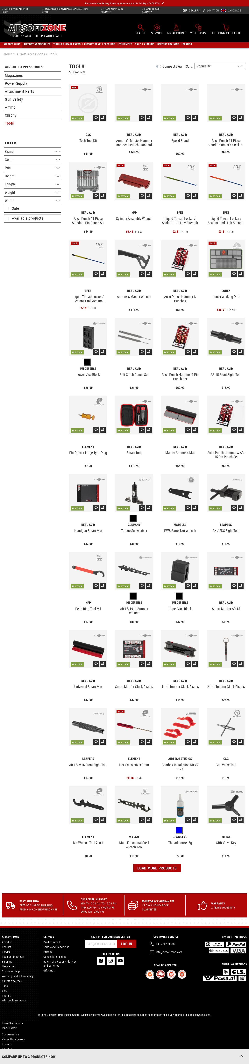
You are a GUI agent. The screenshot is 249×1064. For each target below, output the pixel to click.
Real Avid (134, 135)
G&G (88, 135)
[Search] (141, 29)
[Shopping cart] (226, 29)
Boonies (6, 1044)
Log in (126, 943)
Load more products (157, 868)
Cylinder (7, 1049)
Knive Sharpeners (12, 1023)
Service (6, 952)
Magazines (14, 75)
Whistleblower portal (14, 1000)
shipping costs (135, 1015)
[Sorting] (220, 66)
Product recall (51, 942)
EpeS (180, 213)
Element (88, 447)
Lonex (226, 291)
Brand (32, 151)
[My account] (176, 29)
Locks (5, 1054)
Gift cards (49, 970)
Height (32, 176)
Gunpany (134, 525)
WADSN (134, 837)
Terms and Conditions (56, 947)
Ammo (10, 107)
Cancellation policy (54, 956)
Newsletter (8, 966)
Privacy (47, 952)
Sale (15, 208)
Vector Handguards (13, 1039)
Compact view (172, 66)
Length (32, 184)
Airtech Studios (180, 759)
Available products (27, 218)
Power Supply (16, 83)
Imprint (6, 995)
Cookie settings (11, 971)
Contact (6, 947)
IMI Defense (88, 369)
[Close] (163, 3)
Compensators (10, 1034)
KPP (134, 213)
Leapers (226, 525)
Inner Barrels (9, 1028)
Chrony (10, 115)
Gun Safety (14, 99)
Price (32, 167)
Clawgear (180, 837)
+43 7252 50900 (165, 944)
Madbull (180, 525)
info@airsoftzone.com (169, 952)
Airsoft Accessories (24, 67)
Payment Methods (13, 956)
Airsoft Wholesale (12, 981)
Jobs (5, 986)
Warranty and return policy (17, 976)
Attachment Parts (19, 91)
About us (7, 942)
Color (32, 159)
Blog (4, 990)
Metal (226, 837)
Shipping (47, 905)
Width (32, 200)
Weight (32, 192)
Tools (9, 123)
